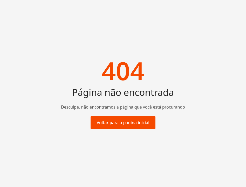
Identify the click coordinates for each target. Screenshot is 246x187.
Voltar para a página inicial (123, 122)
